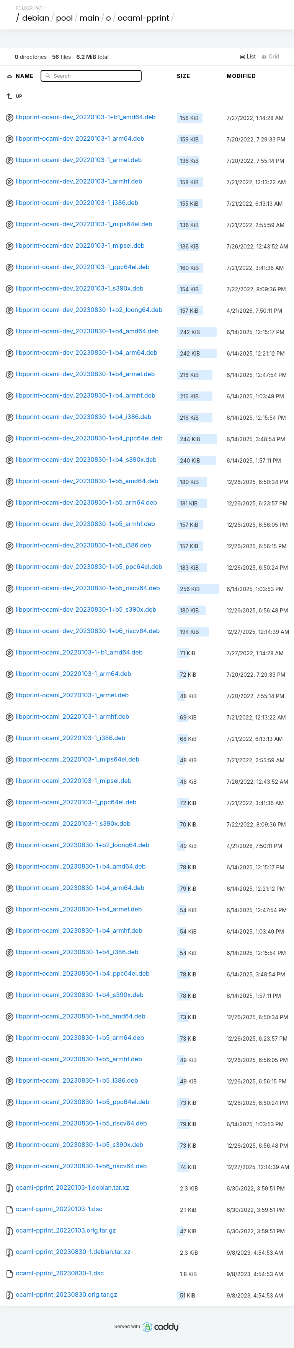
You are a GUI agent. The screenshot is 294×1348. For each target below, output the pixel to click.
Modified (241, 76)
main (90, 18)
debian (35, 18)
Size (183, 76)
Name (25, 75)
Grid (270, 56)
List (247, 56)
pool (64, 18)
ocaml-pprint (143, 18)
